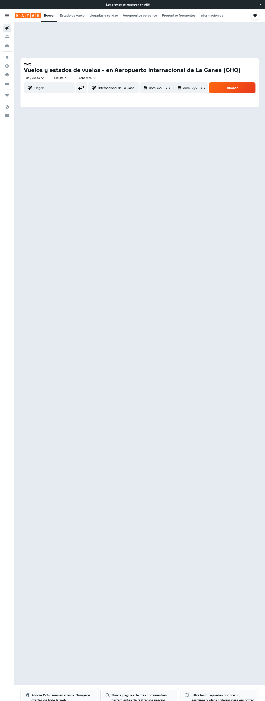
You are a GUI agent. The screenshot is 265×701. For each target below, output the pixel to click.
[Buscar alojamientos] (7, 37)
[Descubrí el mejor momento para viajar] (7, 75)
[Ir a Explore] (7, 57)
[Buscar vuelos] (7, 28)
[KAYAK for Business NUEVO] (7, 83)
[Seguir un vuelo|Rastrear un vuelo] (7, 66)
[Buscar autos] (7, 45)
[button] (260, 4)
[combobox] (35, 78)
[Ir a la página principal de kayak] (28, 15)
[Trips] (7, 95)
